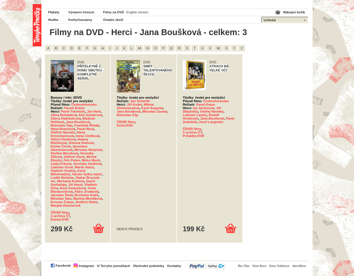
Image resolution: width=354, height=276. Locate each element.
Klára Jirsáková (87, 191)
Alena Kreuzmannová (68, 134)
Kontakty (174, 266)
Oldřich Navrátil (63, 132)
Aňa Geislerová (90, 115)
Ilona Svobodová (73, 188)
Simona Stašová (81, 143)
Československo (84, 104)
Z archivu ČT (60, 216)
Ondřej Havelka (211, 111)
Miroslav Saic (61, 198)
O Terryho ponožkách (113, 266)
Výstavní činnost (81, 12)
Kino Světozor (279, 266)
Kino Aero (259, 266)
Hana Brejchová (63, 129)
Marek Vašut (84, 167)
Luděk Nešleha (62, 177)
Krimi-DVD (125, 125)
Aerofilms (299, 266)
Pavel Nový (85, 129)
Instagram (86, 266)
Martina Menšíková (87, 198)
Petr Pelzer (71, 160)
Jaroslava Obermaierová (69, 148)
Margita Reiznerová (66, 205)
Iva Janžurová (203, 108)
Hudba (53, 19)
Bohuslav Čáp (61, 125)
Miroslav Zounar (154, 111)
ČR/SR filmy (60, 212)
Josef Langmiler (211, 122)
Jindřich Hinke (86, 202)
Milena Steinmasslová (135, 106)
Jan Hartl (94, 111)
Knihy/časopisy (80, 19)
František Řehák (86, 125)
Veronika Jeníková (87, 163)
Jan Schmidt (140, 101)
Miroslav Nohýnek (88, 149)
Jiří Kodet (134, 104)
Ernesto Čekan (62, 202)
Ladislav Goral (62, 167)
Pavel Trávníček (73, 111)
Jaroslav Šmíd (62, 195)
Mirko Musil (91, 160)
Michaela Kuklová (70, 181)
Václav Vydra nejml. (87, 174)
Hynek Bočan (74, 108)
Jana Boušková (78, 122)
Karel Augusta (152, 108)
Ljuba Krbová (61, 163)
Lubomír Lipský (195, 115)
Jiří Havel (75, 184)
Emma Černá (60, 146)
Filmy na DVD (113, 12)
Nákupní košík (294, 12)
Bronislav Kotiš (86, 195)
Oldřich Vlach (74, 156)
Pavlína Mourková (64, 153)
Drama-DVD (60, 219)
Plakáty (53, 12)
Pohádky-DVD (193, 136)
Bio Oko (243, 266)
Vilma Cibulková (63, 139)
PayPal (206, 266)
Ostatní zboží (113, 19)
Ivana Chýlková (87, 136)
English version (137, 12)
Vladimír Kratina (63, 170)
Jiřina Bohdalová (64, 115)
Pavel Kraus (205, 104)
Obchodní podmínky (148, 266)
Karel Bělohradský (68, 172)
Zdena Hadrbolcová (66, 118)
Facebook (63, 265)
